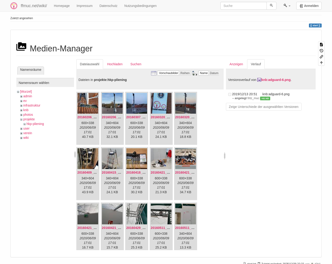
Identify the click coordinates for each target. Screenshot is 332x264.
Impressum (84, 6)
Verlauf (256, 64)
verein (27, 133)
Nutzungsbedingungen (140, 6)
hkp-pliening (35, 124)
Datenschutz (108, 6)
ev (25, 101)
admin (27, 96)
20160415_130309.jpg (118, 172)
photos (28, 114)
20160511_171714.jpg (191, 228)
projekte (29, 119)
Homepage (62, 6)
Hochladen (115, 64)
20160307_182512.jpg (142, 117)
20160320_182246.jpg (191, 117)
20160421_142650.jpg (167, 172)
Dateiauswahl (89, 64)
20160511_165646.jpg (167, 228)
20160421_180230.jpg (118, 228)
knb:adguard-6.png (276, 80)
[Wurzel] (26, 91)
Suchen (135, 64)
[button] (287, 6)
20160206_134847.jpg (93, 117)
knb (26, 110)
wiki (26, 137)
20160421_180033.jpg (191, 172)
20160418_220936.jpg (142, 172)
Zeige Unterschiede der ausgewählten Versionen (264, 107)
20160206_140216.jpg (118, 117)
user (26, 128)
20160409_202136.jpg (93, 172)
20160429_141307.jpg (142, 228)
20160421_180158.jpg (93, 228)
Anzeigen (236, 64)
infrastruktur (31, 105)
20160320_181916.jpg (167, 117)
